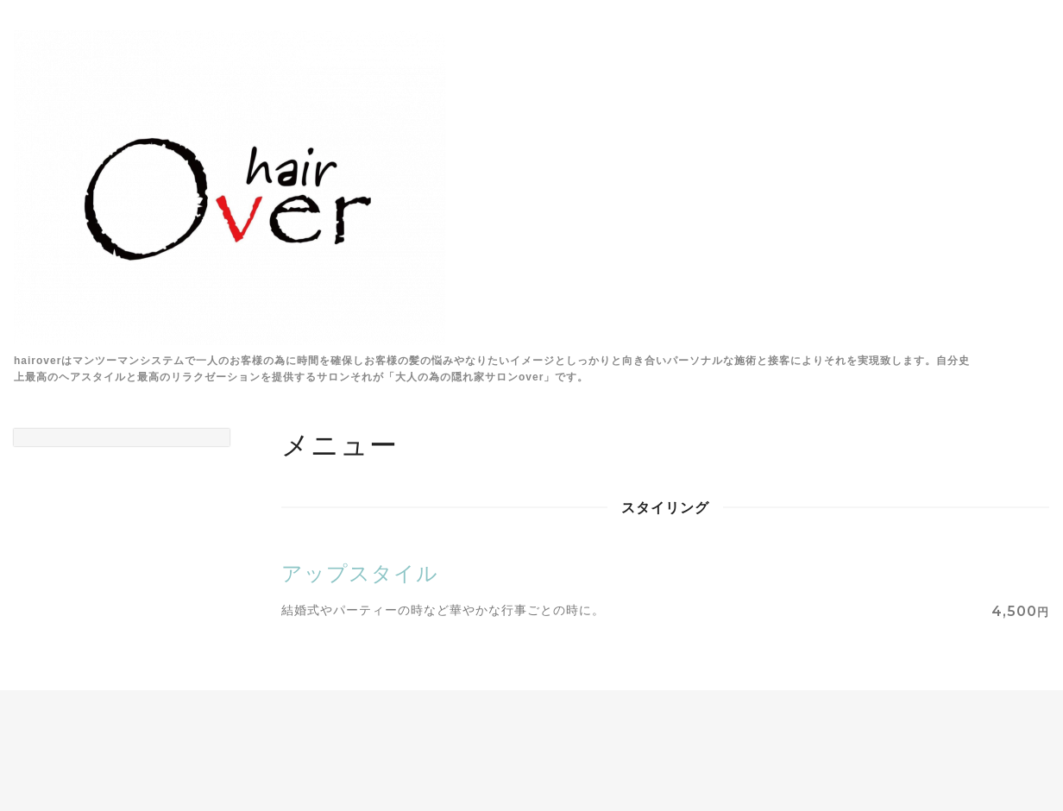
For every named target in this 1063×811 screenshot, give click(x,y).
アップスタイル (359, 573)
